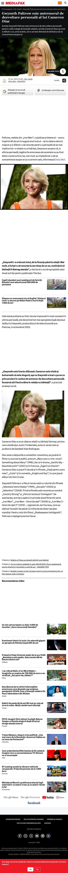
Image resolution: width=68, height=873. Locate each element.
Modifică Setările (34, 829)
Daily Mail (60, 159)
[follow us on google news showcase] (30, 797)
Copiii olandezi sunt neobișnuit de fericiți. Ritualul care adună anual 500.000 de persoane (22, 282)
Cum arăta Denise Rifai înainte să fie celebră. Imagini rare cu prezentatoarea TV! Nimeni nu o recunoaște (23, 753)
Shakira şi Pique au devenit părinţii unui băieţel (30, 560)
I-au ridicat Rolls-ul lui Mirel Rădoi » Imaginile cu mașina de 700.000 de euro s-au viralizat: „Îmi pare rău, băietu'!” (23, 673)
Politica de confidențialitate (29, 823)
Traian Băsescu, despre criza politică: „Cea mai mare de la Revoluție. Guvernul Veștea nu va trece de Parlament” (23, 737)
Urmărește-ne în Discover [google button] (50, 90)
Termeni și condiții (54, 819)
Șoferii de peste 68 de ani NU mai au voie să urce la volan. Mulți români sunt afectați (22, 704)
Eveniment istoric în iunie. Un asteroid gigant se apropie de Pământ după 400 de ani (23, 642)
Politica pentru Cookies (33, 819)
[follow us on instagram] (60, 797)
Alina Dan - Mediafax (16, 81)
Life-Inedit (17, 9)
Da (30, 869)
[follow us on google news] (11, 797)
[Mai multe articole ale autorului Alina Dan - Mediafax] (4, 80)
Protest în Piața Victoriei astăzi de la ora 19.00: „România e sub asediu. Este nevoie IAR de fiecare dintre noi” (24, 657)
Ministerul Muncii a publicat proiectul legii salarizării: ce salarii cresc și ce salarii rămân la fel (23, 785)
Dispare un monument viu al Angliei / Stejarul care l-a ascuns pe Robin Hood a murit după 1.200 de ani (24, 300)
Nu (37, 869)
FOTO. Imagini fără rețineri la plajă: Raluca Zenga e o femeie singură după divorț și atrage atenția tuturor (22, 721)
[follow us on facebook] (34, 803)
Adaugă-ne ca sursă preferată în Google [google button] (14, 91)
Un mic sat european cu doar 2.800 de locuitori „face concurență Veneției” (20, 626)
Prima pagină (7, 9)
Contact (47, 823)
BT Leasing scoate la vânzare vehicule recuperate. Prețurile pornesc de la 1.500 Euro (21, 769)
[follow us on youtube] (48, 797)
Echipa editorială (13, 819)
